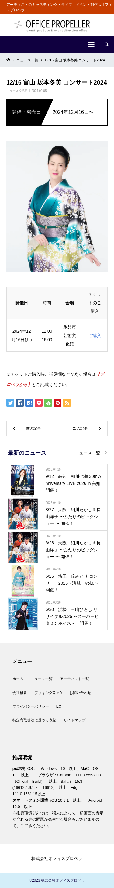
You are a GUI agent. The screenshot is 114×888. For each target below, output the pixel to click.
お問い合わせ (80, 693)
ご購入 (94, 335)
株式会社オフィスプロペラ (56, 858)
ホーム (17, 679)
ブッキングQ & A (48, 693)
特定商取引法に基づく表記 (34, 720)
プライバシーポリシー (30, 706)
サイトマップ (74, 720)
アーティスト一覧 (74, 679)
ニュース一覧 (87, 452)
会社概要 (19, 693)
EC (58, 706)
